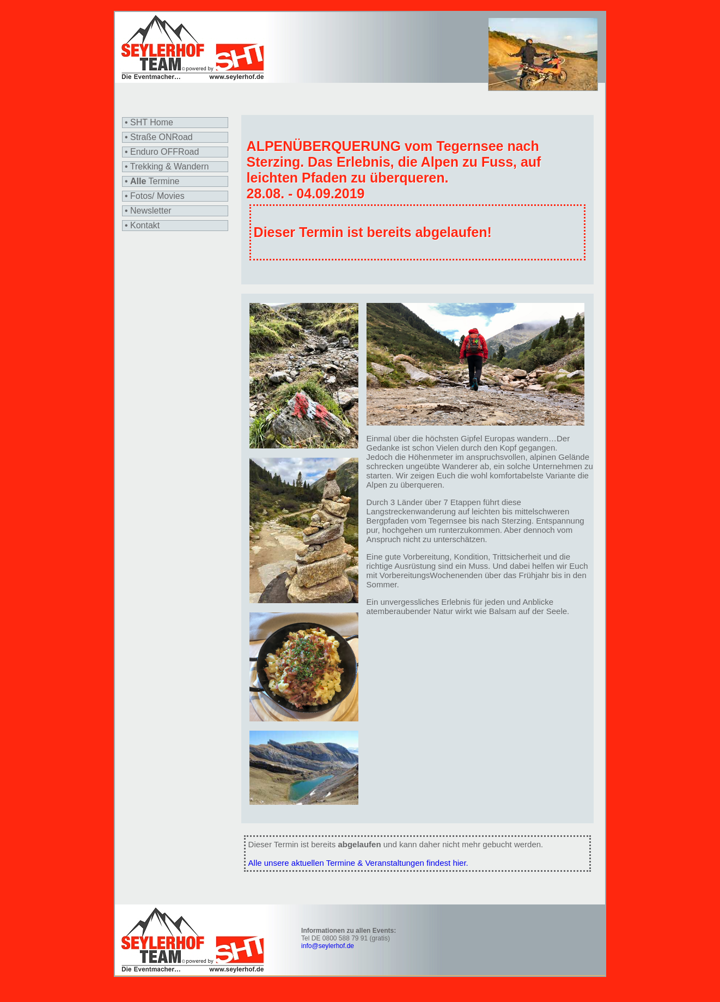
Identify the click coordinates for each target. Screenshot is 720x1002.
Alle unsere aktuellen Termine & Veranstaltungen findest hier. (358, 862)
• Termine (152, 181)
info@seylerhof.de (327, 946)
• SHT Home (149, 122)
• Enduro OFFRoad (162, 151)
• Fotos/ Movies (155, 196)
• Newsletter (148, 210)
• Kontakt (142, 225)
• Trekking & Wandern (167, 166)
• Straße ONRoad (159, 137)
